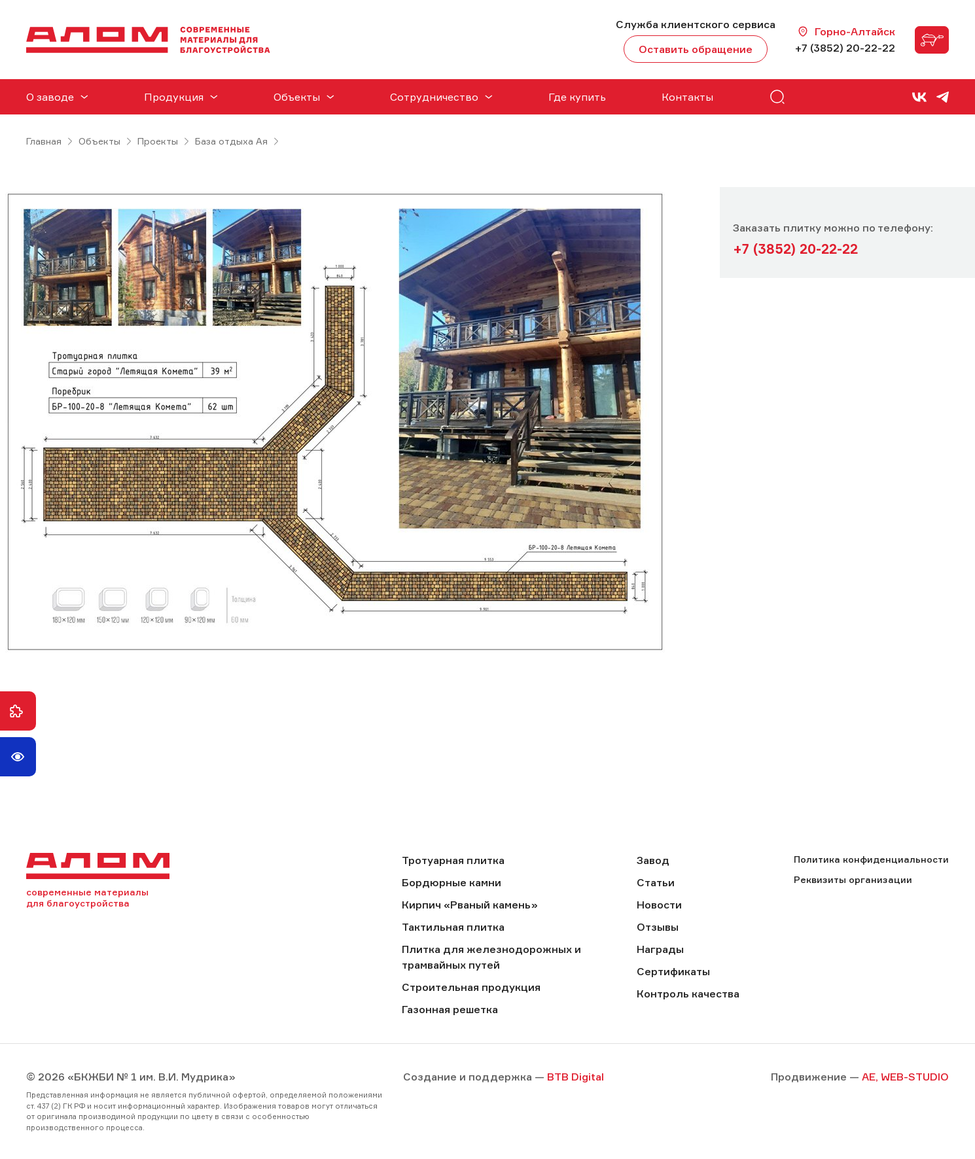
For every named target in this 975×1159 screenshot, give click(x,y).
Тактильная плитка (453, 926)
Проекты (157, 141)
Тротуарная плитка (453, 860)
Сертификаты (673, 971)
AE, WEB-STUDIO (905, 1076)
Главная (44, 141)
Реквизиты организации (853, 879)
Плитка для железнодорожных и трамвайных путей (491, 957)
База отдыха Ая (231, 141)
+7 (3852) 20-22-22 (845, 47)
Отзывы (658, 926)
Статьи (656, 882)
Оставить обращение (696, 49)
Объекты (99, 141)
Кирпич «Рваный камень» (470, 904)
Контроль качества (688, 993)
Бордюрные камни (451, 882)
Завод (653, 860)
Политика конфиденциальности (871, 859)
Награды (660, 949)
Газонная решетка (450, 1009)
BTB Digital (575, 1076)
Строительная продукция (471, 987)
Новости (659, 904)
